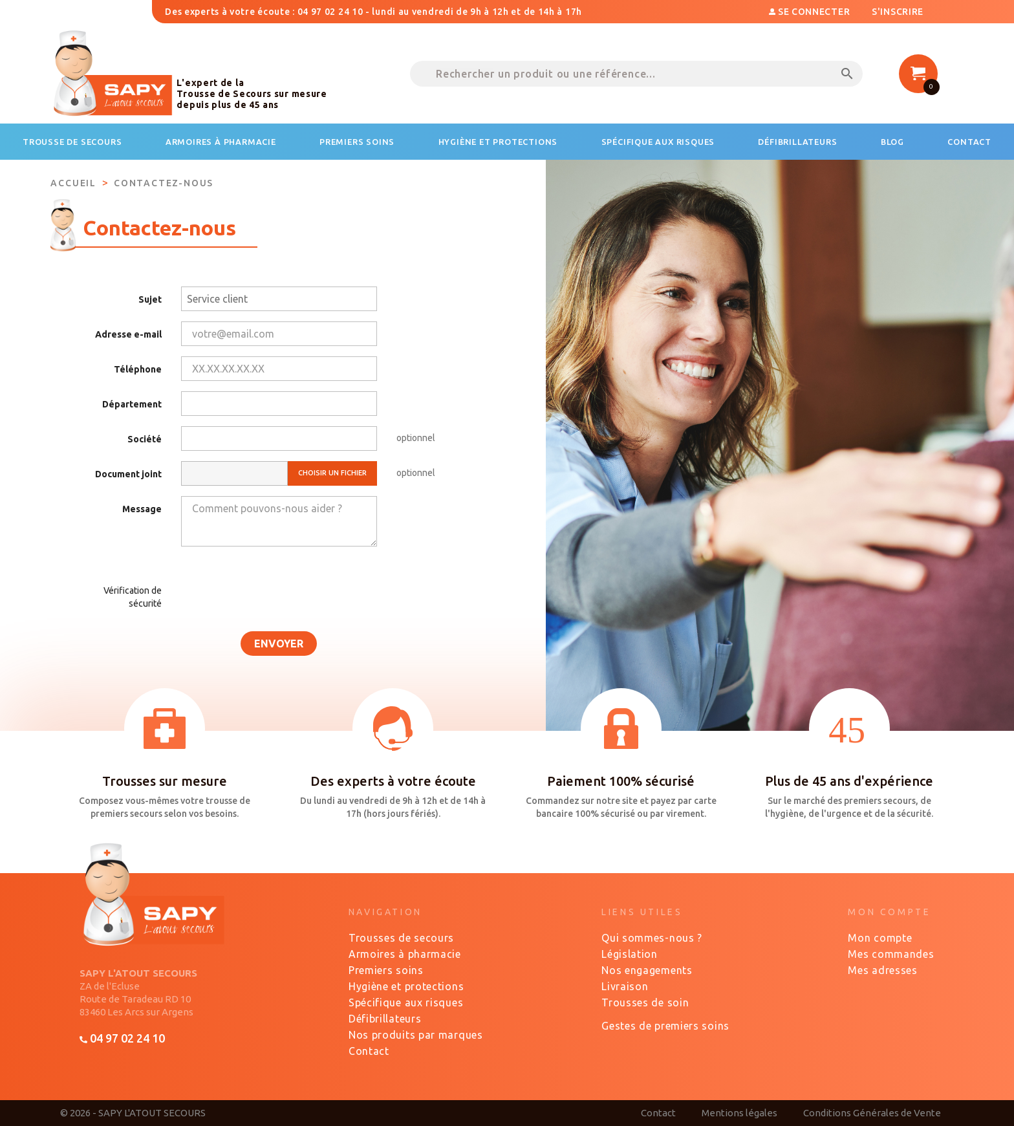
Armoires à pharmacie (405, 954)
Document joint (128, 474)
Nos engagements (647, 970)
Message (142, 509)
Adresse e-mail (128, 334)
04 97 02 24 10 (122, 1038)
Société (144, 439)
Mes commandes (891, 954)
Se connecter (810, 11)
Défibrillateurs (385, 1018)
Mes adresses (882, 970)
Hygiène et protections (406, 986)
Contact (369, 1051)
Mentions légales (739, 1112)
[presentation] (267, 592)
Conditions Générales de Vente (872, 1112)
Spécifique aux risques (406, 1002)
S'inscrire (897, 11)
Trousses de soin (645, 1002)
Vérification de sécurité (132, 597)
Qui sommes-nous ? (651, 938)
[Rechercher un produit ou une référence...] (636, 74)
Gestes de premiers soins (665, 1026)
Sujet (150, 299)
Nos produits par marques (416, 1035)
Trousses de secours (401, 938)
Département (132, 404)
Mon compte (880, 938)
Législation (629, 954)
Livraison (624, 986)
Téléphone (138, 369)
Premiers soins (386, 970)
